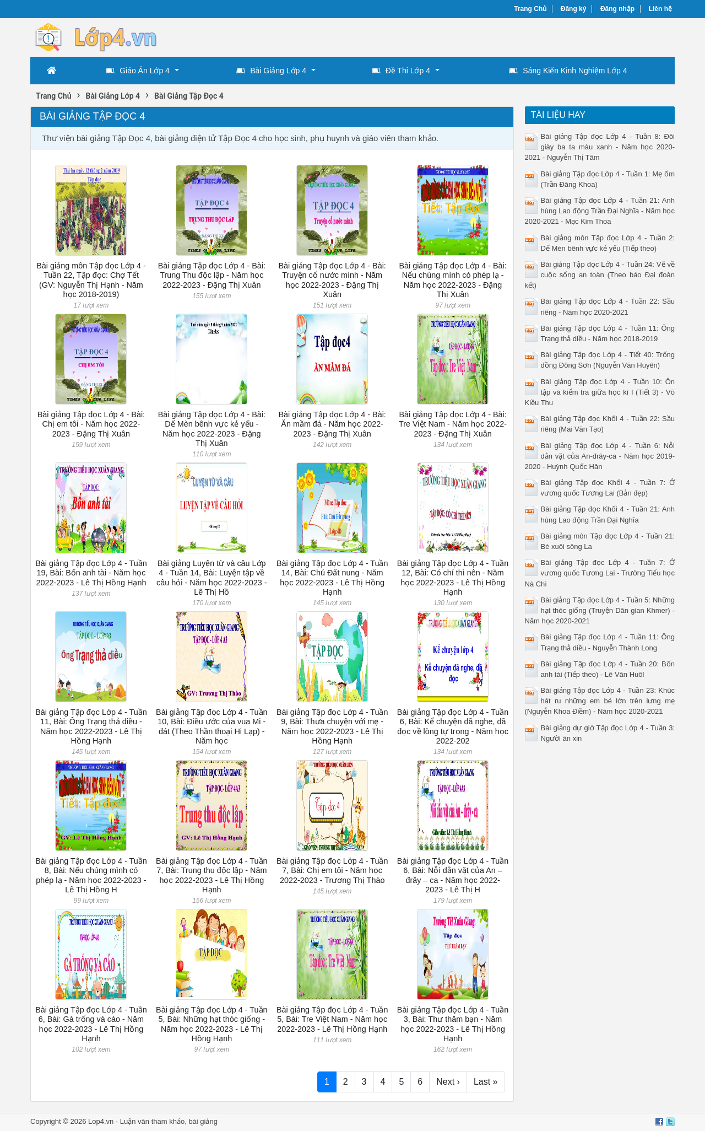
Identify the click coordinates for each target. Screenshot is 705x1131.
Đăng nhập (617, 9)
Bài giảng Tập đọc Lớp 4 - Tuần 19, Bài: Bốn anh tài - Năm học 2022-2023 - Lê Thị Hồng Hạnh (91, 573)
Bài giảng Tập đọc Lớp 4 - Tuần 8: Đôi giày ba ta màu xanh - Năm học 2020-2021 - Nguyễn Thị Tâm (600, 146)
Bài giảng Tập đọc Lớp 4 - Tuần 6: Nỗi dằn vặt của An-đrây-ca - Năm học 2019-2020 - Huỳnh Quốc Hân (600, 456)
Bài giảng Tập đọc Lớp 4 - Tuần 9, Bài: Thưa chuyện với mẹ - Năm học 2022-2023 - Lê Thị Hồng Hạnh (332, 726)
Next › (448, 1081)
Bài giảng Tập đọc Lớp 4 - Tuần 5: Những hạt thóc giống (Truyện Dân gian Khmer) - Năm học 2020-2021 (600, 610)
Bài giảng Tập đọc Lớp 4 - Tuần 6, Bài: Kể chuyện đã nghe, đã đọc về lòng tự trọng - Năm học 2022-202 (453, 726)
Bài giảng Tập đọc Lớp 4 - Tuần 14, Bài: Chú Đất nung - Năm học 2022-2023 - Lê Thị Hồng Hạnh (332, 577)
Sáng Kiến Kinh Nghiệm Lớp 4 (568, 70)
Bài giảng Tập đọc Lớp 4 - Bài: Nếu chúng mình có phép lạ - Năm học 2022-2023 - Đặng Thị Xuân (452, 280)
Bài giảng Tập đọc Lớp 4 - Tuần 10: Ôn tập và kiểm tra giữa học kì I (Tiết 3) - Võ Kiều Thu (600, 392)
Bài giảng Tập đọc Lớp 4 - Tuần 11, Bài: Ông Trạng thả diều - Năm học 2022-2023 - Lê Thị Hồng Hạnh (91, 726)
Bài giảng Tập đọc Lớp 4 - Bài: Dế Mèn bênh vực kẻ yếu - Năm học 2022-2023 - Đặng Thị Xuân (211, 429)
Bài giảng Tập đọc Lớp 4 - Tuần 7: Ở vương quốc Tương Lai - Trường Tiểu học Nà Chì (600, 573)
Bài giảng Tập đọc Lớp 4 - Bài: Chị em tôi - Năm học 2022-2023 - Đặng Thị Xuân (91, 424)
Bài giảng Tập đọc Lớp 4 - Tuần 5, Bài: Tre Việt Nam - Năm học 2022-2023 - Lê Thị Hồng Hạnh (332, 1019)
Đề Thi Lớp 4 (401, 70)
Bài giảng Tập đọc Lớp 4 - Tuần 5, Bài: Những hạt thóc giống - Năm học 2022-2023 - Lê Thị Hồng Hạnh (212, 1024)
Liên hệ (660, 9)
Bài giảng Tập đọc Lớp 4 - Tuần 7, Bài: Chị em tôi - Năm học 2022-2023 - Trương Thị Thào (332, 871)
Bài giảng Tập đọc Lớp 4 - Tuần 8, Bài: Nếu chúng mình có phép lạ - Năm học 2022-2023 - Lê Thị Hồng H (91, 875)
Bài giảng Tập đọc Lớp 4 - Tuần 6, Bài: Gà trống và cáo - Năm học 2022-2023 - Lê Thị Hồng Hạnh (91, 1024)
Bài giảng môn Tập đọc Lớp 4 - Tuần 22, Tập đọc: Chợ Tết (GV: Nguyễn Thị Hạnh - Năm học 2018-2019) (91, 280)
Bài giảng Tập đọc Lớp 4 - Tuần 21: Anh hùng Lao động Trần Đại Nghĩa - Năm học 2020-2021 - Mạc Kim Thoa (600, 210)
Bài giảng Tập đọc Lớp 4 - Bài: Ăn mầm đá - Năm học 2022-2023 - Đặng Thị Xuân (332, 424)
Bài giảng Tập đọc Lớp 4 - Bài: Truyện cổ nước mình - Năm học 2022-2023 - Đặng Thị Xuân (332, 280)
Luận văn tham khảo (152, 1121)
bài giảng (203, 1121)
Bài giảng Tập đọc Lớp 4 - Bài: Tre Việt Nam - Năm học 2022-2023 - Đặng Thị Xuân (453, 424)
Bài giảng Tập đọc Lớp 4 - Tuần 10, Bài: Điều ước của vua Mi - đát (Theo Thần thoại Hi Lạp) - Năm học (212, 726)
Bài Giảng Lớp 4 (271, 70)
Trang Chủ (530, 9)
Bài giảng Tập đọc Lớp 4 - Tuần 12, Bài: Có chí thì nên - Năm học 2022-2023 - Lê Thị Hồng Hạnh (453, 577)
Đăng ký (574, 9)
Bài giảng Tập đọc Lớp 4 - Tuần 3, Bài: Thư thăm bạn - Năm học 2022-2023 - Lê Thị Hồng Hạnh (453, 1024)
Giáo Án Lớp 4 (138, 70)
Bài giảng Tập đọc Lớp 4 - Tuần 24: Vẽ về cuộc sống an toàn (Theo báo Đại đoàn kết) (600, 274)
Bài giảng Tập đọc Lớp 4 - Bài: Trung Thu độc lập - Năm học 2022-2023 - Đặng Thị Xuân (211, 275)
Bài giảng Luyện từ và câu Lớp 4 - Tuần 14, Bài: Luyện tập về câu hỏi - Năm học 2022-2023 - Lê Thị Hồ (211, 577)
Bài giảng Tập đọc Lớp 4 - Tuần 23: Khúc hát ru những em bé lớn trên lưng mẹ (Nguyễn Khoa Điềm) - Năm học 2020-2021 (600, 700)
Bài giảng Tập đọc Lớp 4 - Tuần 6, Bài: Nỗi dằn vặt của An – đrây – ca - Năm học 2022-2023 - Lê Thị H (453, 875)
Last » (486, 1081)
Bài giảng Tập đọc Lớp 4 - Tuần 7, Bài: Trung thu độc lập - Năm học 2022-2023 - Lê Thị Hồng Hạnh (212, 875)
